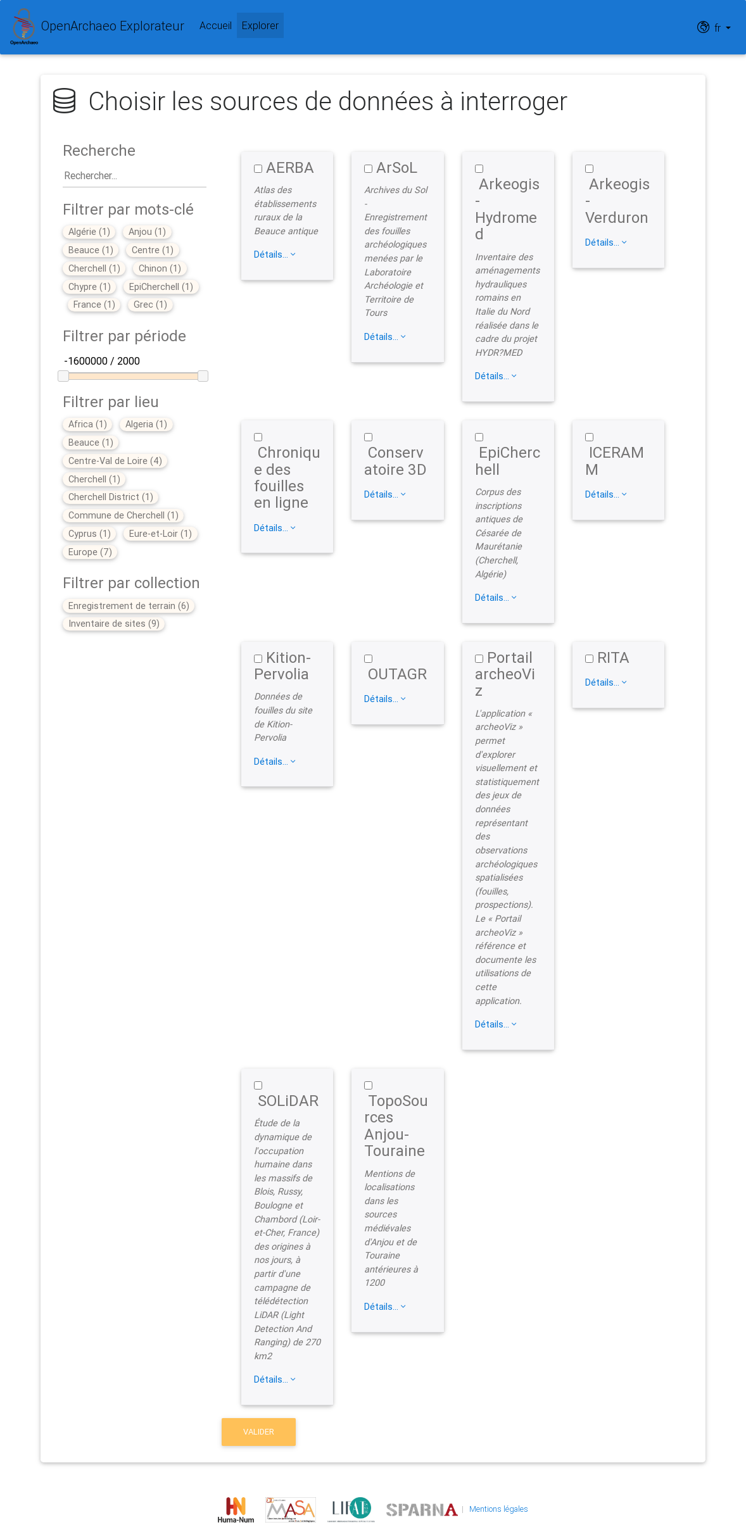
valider (258, 1431)
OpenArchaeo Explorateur (97, 27)
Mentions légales (498, 1509)
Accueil (215, 25)
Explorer (263, 24)
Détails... (274, 254)
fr (710, 27)
